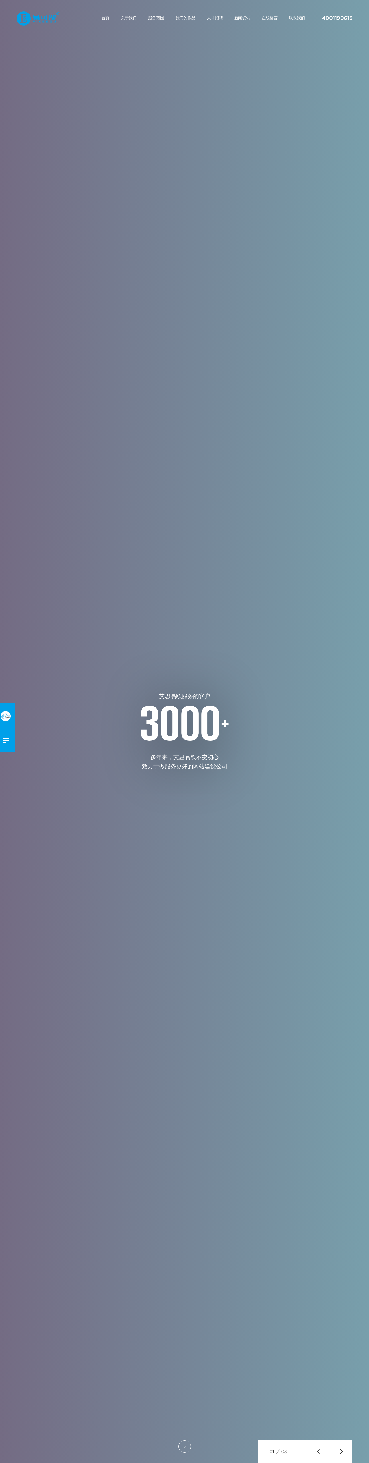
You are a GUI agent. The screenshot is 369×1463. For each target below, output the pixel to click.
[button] (318, 1451)
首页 (105, 18)
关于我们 (129, 18)
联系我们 (297, 18)
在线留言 (270, 18)
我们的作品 (185, 18)
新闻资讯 (242, 18)
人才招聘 (215, 18)
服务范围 (156, 18)
